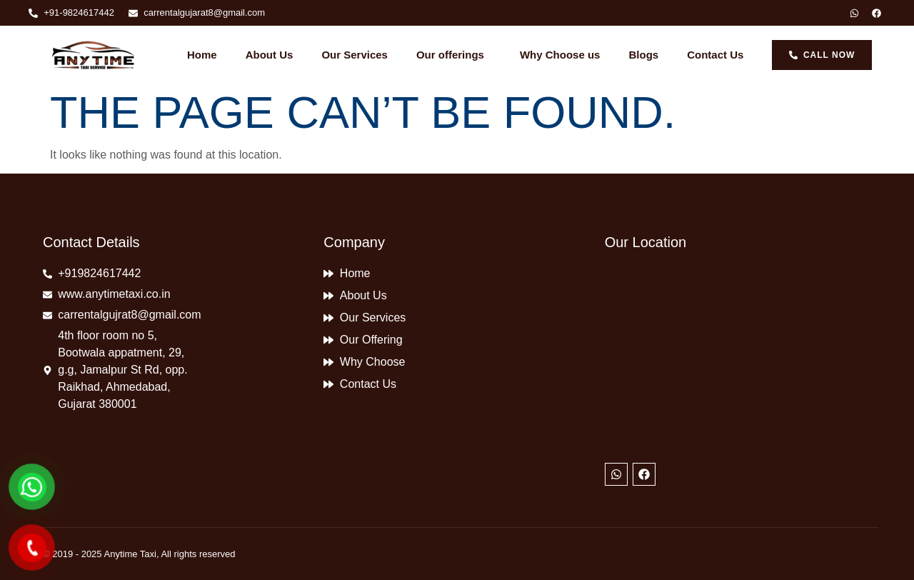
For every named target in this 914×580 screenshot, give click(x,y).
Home (202, 55)
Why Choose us (560, 55)
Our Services (354, 55)
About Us (269, 55)
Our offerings (453, 55)
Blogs (643, 55)
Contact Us (715, 55)
